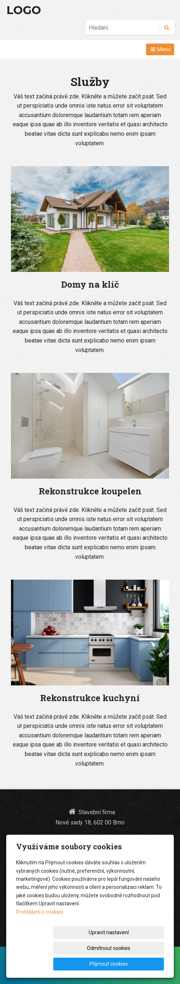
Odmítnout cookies (136, 948)
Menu (160, 49)
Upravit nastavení (76, 948)
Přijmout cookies (136, 964)
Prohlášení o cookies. (40, 928)
